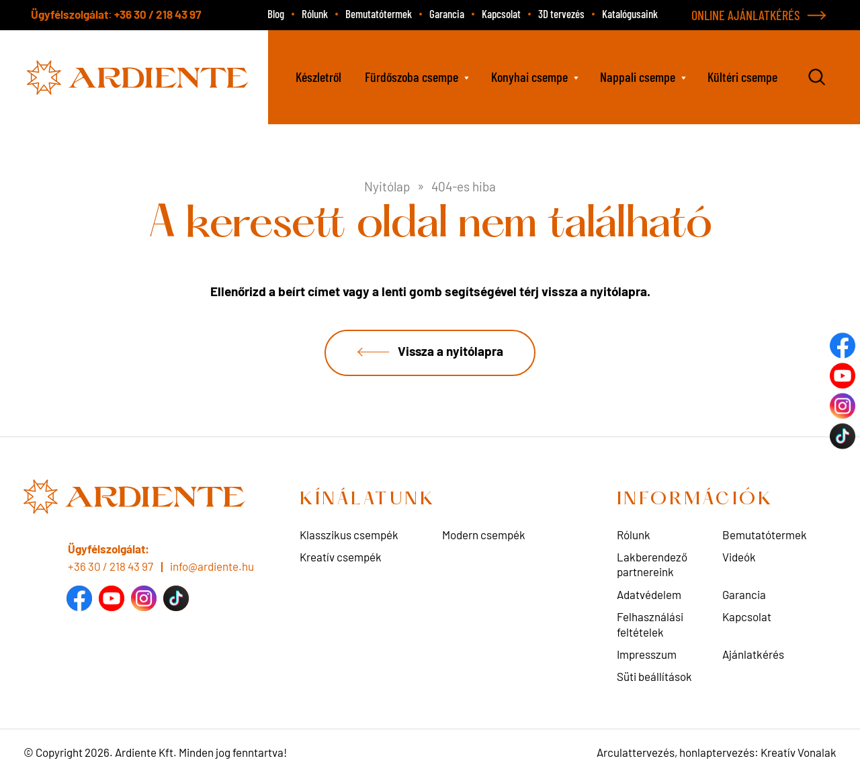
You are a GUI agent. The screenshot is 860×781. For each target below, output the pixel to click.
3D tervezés (561, 13)
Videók (739, 557)
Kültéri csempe (742, 76)
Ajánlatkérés (753, 654)
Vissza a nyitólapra (450, 351)
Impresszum (647, 654)
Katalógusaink (630, 13)
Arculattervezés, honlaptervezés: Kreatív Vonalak (716, 753)
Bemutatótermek (378, 13)
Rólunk (315, 13)
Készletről (318, 76)
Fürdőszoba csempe (411, 76)
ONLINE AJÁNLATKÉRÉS (745, 15)
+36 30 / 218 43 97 (157, 14)
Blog (275, 13)
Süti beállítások (654, 677)
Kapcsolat (501, 13)
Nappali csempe (637, 76)
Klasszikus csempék (349, 535)
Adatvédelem (649, 595)
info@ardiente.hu (212, 566)
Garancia (446, 13)
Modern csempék (483, 535)
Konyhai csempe (529, 76)
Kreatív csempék (341, 557)
